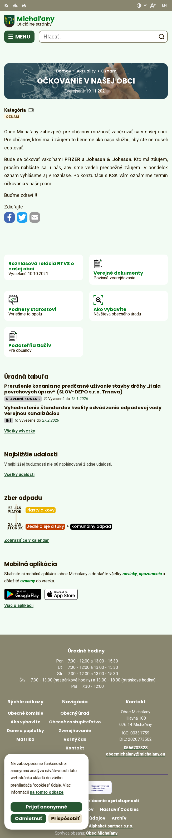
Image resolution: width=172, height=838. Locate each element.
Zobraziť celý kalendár (26, 524)
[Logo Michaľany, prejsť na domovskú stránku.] (86, 21)
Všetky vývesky (19, 414)
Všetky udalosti (19, 458)
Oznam (12, 100)
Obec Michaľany (101, 816)
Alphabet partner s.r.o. (111, 809)
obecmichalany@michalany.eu (135, 737)
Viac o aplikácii (18, 589)
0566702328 (136, 731)
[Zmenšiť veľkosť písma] (145, 5)
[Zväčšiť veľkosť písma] (153, 5)
